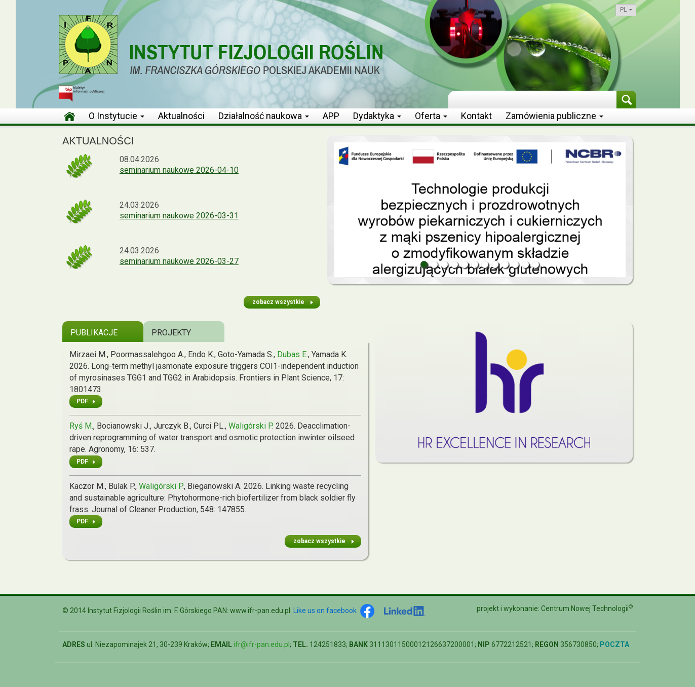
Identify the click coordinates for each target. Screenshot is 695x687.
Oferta (431, 115)
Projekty (171, 332)
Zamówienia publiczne (554, 115)
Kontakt (476, 115)
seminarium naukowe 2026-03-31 (179, 215)
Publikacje (94, 332)
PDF (82, 401)
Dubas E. (292, 354)
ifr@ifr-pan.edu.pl (262, 644)
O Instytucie (116, 115)
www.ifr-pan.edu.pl (260, 610)
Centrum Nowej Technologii (587, 608)
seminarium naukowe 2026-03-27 (179, 261)
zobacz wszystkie (278, 302)
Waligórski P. (251, 426)
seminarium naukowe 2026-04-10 (179, 170)
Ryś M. (81, 426)
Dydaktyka (377, 115)
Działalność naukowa (263, 115)
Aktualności (181, 115)
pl (626, 9)
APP (331, 115)
